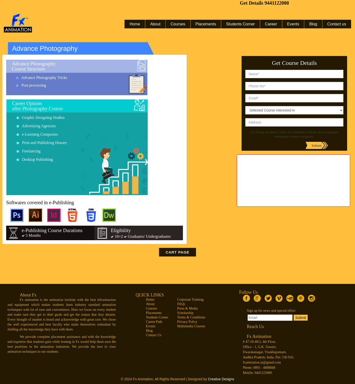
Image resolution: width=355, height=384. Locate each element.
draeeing (293, 194)
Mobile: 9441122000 (257, 373)
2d (293, 179)
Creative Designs (221, 379)
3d (293, 172)
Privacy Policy (187, 322)
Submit (300, 318)
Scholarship (185, 313)
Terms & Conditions (191, 317)
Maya (293, 187)
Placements (205, 24)
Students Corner (240, 24)
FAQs (181, 304)
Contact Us (153, 335)
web (293, 157)
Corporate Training (190, 299)
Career (271, 24)
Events (293, 24)
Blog (313, 24)
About (155, 24)
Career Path (154, 322)
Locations (184, 335)
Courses (178, 24)
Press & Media (187, 308)
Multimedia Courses (191, 326)
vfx (293, 164)
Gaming (293, 201)
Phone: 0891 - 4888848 (259, 367)
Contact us (336, 24)
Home (134, 24)
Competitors (185, 330)
